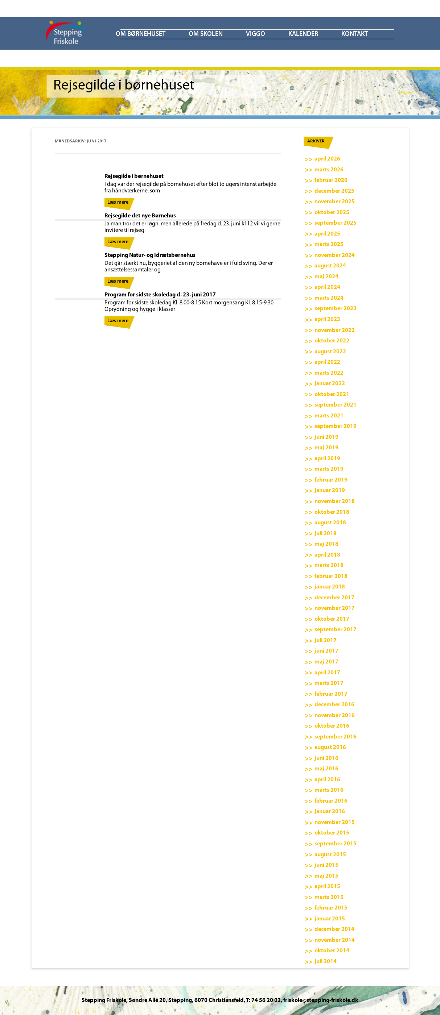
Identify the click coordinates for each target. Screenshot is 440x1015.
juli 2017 (325, 641)
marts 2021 (329, 416)
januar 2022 (329, 384)
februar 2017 (331, 694)
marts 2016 (329, 790)
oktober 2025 (331, 213)
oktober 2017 (331, 619)
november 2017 (334, 608)
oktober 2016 (331, 726)
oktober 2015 (331, 833)
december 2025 (334, 191)
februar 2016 (331, 801)
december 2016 (334, 705)
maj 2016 (326, 769)
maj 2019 (326, 448)
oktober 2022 (331, 341)
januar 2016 (329, 812)
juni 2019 (326, 437)
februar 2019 (331, 480)
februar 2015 (331, 908)
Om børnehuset (140, 34)
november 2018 (334, 501)
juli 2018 (325, 534)
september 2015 (335, 844)
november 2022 (334, 330)
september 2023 (335, 309)
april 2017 (327, 673)
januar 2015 (329, 919)
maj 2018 (326, 544)
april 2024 (327, 287)
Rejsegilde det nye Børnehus (140, 216)
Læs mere (117, 202)
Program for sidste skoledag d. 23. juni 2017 (160, 295)
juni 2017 (326, 651)
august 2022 (330, 352)
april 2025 (327, 234)
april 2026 (327, 159)
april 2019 (327, 459)
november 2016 (334, 716)
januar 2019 (329, 491)
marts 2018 (329, 566)
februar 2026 (331, 180)
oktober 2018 (331, 512)
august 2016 (330, 747)
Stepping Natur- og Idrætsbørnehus (150, 255)
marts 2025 (329, 244)
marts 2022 (329, 373)
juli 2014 (325, 962)
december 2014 (334, 929)
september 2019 (335, 426)
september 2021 (335, 405)
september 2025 (335, 223)
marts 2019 (329, 469)
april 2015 (327, 887)
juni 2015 (326, 865)
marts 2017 (329, 683)
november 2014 (334, 940)
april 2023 (327, 320)
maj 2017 (326, 662)
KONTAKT (354, 34)
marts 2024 (329, 298)
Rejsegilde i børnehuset (134, 176)
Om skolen (206, 34)
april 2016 (327, 780)
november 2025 (334, 202)
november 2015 (334, 822)
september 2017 (335, 630)
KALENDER (303, 34)
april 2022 (327, 362)
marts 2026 (329, 170)
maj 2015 (326, 876)
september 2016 (335, 737)
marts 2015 (329, 897)
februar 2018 (331, 576)
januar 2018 (329, 587)
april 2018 (327, 555)
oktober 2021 (331, 395)
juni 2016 (326, 758)
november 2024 (334, 255)
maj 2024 (326, 277)
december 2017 (334, 598)
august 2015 (330, 855)
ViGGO (255, 34)
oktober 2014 (331, 951)
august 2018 (330, 523)
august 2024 (330, 266)
